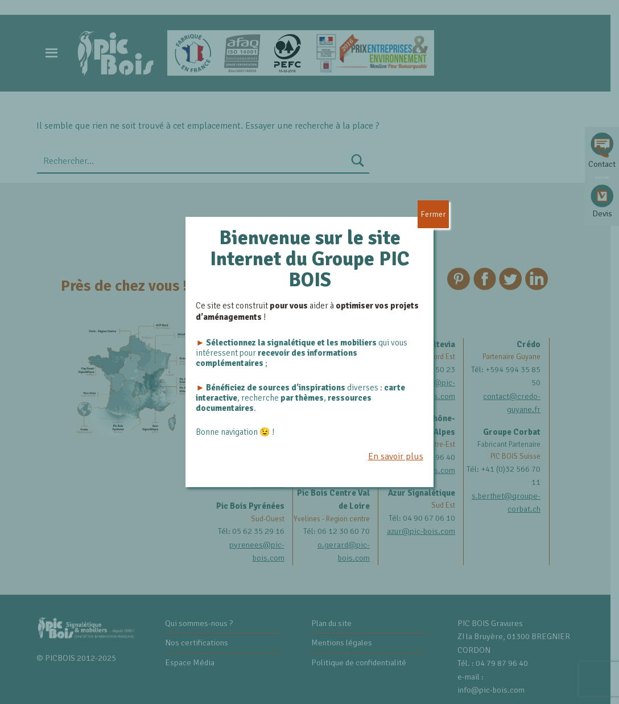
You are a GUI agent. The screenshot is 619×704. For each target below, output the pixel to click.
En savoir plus (395, 456)
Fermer (433, 214)
